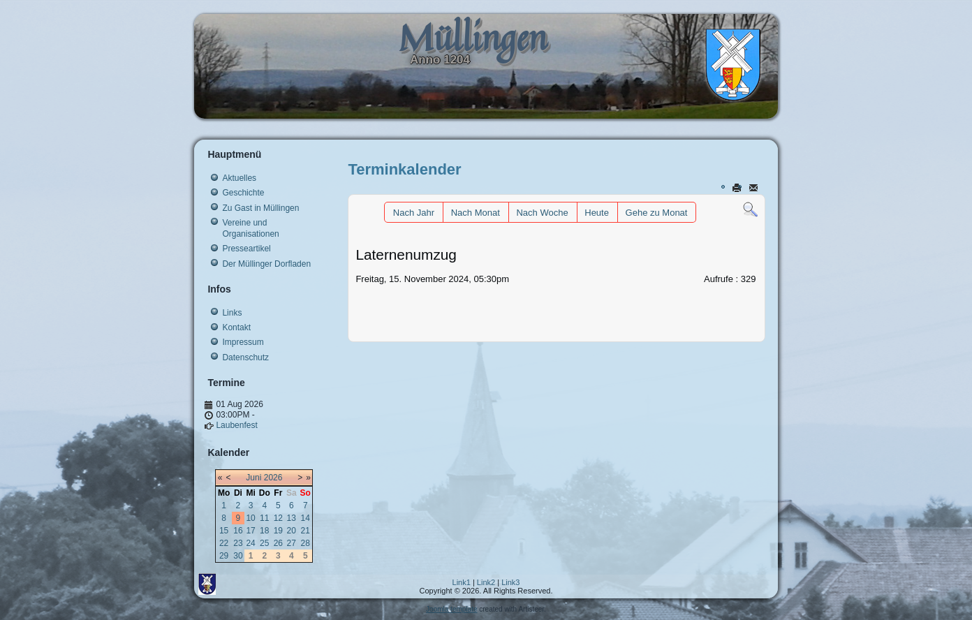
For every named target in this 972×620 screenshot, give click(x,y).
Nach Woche (542, 212)
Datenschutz (245, 357)
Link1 (461, 582)
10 (250, 518)
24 (250, 543)
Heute (596, 212)
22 (223, 543)
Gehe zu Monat (657, 212)
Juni (253, 477)
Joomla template (451, 609)
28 (305, 543)
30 (237, 556)
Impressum (242, 342)
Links (232, 313)
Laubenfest (236, 425)
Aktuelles (239, 178)
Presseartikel (246, 248)
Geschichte (243, 193)
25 (264, 543)
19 (278, 531)
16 (237, 531)
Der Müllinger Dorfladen (266, 264)
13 (291, 518)
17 (250, 531)
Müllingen (473, 37)
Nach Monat (475, 212)
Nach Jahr (413, 212)
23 (237, 543)
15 (223, 531)
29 (223, 556)
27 (291, 543)
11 (264, 518)
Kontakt (236, 327)
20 (291, 531)
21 (305, 531)
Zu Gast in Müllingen (260, 208)
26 (278, 543)
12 (278, 518)
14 (305, 518)
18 (264, 531)
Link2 (486, 582)
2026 (273, 477)
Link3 (510, 582)
